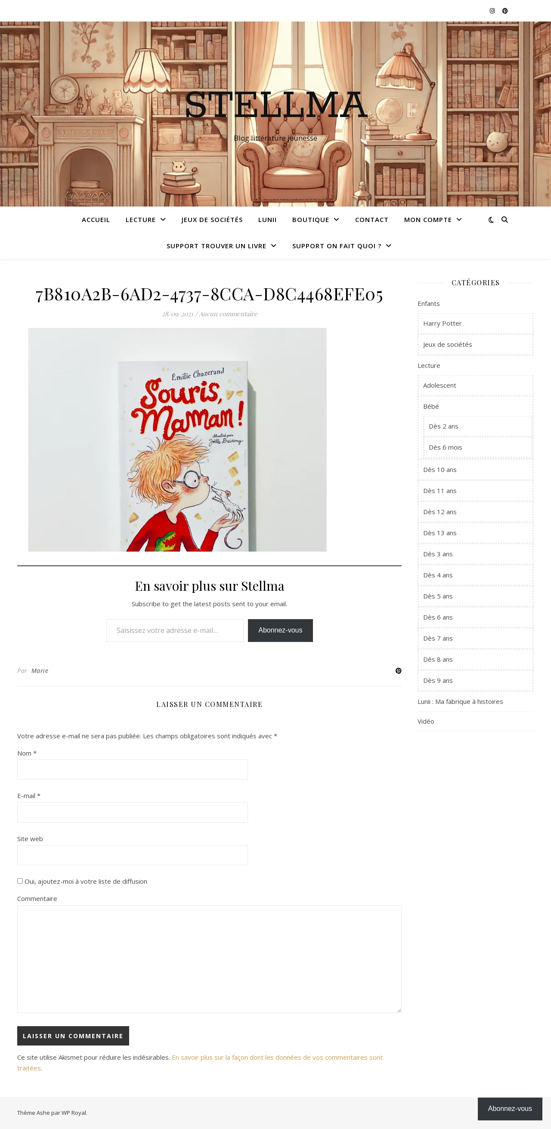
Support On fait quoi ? (336, 245)
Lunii (267, 219)
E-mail (28, 795)
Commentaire (37, 898)
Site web (30, 838)
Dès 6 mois (445, 447)
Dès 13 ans (440, 532)
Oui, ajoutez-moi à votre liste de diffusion (82, 881)
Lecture (141, 219)
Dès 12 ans (440, 511)
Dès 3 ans (438, 553)
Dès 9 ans (438, 680)
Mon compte (428, 219)
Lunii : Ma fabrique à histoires (460, 701)
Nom (27, 753)
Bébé (431, 406)
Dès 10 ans (440, 469)
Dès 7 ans (438, 638)
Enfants (429, 303)
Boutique (310, 219)
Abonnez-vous (280, 630)
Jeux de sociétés (212, 219)
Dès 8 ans (438, 659)
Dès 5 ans (438, 596)
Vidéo (426, 721)
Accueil (96, 219)
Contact (372, 219)
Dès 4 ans (438, 575)
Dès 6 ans (438, 617)
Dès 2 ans (443, 426)
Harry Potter (442, 323)
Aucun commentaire (228, 313)
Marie (40, 670)
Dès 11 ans (440, 490)
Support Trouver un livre (216, 245)
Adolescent (439, 385)
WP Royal (74, 1113)
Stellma (275, 106)
